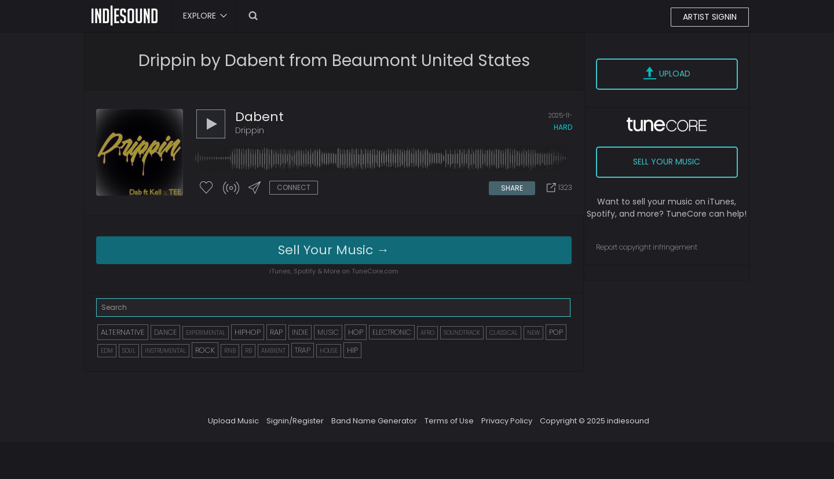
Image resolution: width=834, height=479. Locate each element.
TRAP (302, 350)
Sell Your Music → (333, 250)
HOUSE (329, 350)
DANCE (165, 332)
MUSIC (328, 332)
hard (563, 127)
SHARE (512, 188)
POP (556, 332)
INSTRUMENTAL (165, 350)
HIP (352, 350)
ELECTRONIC (391, 332)
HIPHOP (248, 332)
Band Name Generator (374, 420)
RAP (276, 332)
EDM (107, 350)
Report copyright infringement (646, 247)
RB (248, 350)
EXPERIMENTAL (205, 332)
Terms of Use (449, 420)
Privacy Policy (506, 420)
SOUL (129, 350)
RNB (230, 350)
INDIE (300, 332)
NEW (533, 332)
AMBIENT (273, 350)
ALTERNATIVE (123, 332)
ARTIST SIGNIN (710, 17)
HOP (355, 332)
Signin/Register (295, 420)
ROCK (205, 350)
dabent (259, 117)
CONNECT (293, 187)
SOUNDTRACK (462, 332)
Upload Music (233, 420)
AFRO (427, 332)
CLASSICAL (503, 332)
